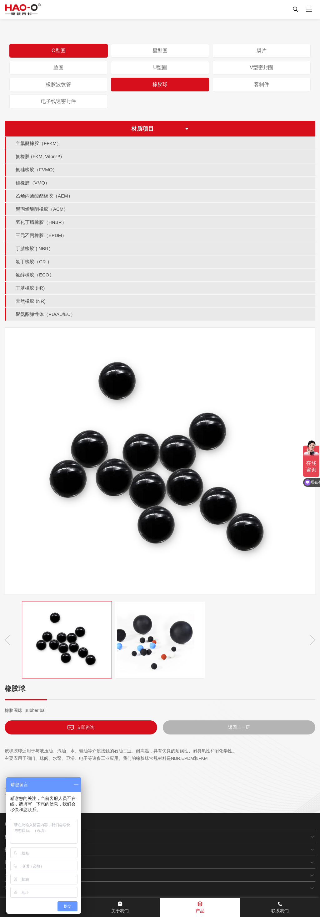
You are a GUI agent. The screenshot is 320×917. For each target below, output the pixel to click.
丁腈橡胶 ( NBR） (34, 248)
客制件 (261, 84)
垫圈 (58, 67)
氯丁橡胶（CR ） (34, 261)
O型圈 (58, 50)
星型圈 (160, 50)
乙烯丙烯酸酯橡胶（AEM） (44, 195)
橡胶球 (160, 84)
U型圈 (160, 67)
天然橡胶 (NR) (31, 301)
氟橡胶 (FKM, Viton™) (39, 156)
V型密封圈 (261, 67)
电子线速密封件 (58, 101)
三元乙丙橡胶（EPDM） (41, 235)
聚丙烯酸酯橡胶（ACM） (42, 209)
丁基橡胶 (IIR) (30, 288)
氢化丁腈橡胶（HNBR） (41, 222)
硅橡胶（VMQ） (33, 182)
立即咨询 (81, 727)
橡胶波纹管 (58, 84)
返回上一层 (239, 727)
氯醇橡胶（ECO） (35, 274)
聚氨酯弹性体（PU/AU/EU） (45, 314)
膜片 (262, 50)
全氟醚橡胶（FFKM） (38, 143)
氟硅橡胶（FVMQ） (36, 169)
